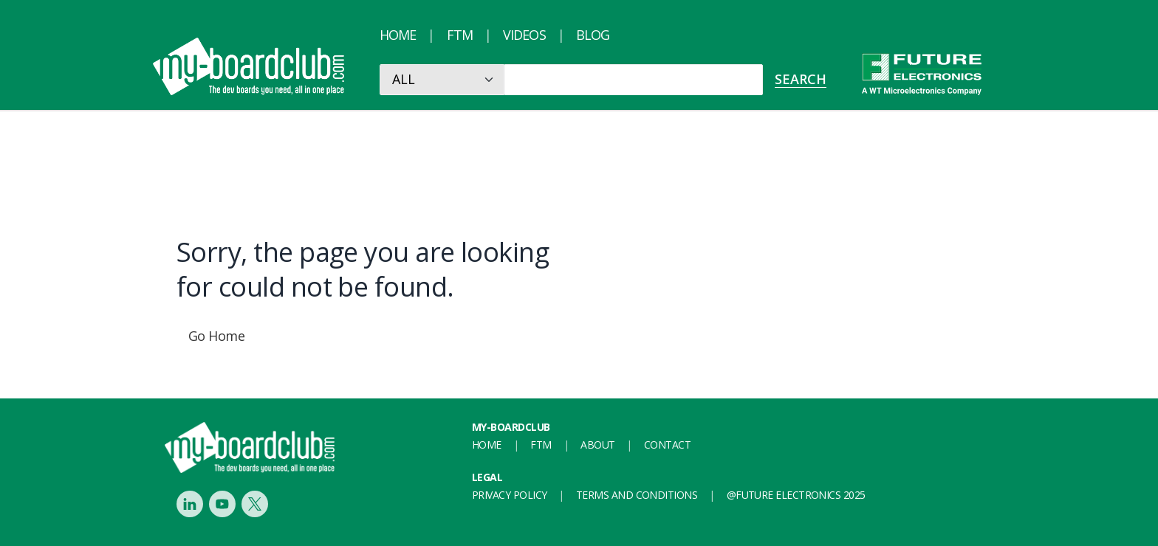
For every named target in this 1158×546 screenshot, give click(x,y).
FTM (460, 35)
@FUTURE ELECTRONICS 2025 (796, 495)
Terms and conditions (636, 495)
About (597, 445)
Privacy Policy (509, 495)
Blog (592, 35)
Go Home (216, 336)
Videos (524, 35)
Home (398, 35)
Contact (667, 445)
